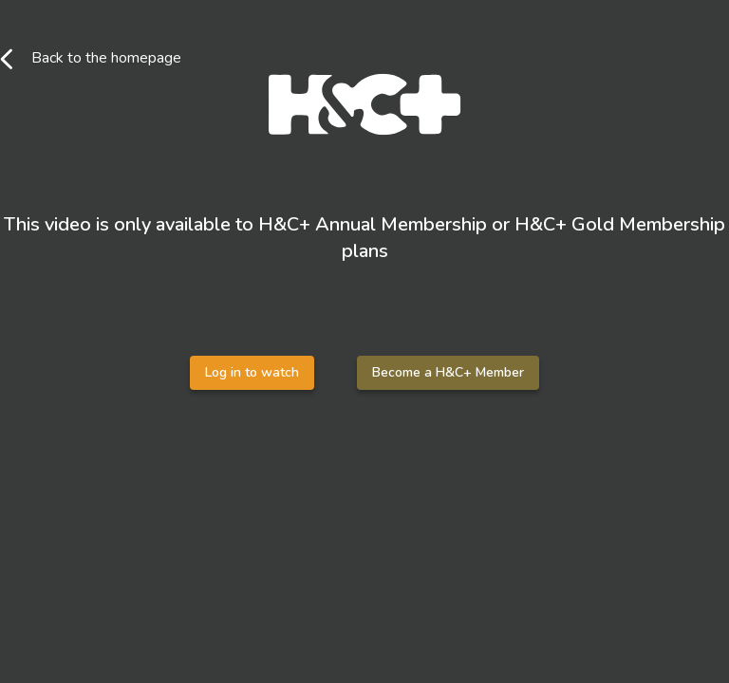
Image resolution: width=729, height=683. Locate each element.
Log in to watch (252, 372)
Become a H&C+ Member (448, 372)
